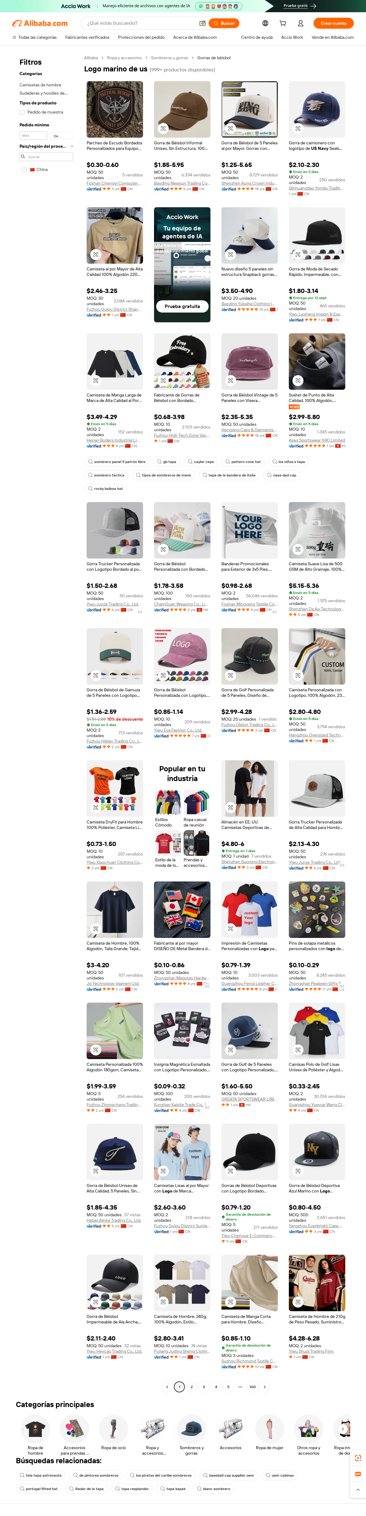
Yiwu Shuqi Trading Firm (311, 1351)
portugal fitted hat (39, 1488)
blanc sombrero (213, 1488)
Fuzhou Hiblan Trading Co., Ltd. (115, 741)
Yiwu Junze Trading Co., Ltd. (113, 604)
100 (252, 1387)
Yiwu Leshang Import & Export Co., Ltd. (317, 314)
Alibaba (91, 57)
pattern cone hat (243, 461)
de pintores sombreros (95, 1475)
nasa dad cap (281, 475)
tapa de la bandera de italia (229, 475)
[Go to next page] (264, 1386)
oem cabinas (280, 1475)
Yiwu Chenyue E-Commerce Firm (249, 1235)
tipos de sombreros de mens (163, 475)
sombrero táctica (106, 475)
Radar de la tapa (86, 1488)
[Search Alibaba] (140, 23)
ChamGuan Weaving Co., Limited (182, 604)
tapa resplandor (132, 1488)
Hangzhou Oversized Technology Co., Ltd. (317, 735)
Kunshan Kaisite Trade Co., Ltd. (182, 1104)
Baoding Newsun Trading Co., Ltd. (182, 183)
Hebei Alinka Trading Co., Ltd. (114, 1220)
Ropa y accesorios (124, 57)
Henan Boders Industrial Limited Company (115, 440)
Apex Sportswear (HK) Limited (317, 440)
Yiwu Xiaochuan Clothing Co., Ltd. (115, 862)
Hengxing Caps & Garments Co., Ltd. (249, 429)
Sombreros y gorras (169, 57)
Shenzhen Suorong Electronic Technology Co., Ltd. (249, 861)
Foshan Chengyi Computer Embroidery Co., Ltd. (115, 183)
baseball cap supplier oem (228, 1475)
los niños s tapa (288, 461)
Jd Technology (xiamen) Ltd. (113, 983)
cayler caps (201, 461)
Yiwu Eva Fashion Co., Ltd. (178, 730)
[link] (358, 1458)
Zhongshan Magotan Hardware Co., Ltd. (182, 977)
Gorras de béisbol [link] (214, 57)
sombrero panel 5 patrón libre (116, 461)
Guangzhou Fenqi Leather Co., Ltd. (249, 983)
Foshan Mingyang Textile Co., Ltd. (249, 604)
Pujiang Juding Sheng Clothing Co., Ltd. (182, 1351)
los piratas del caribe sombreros (161, 1475)
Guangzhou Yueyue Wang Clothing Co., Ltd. (317, 1104)
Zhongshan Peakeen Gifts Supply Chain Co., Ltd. (317, 983)
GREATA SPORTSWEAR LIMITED (249, 1099)
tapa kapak (172, 1488)
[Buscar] (224, 23)
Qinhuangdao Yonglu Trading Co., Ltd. (317, 188)
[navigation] (46, 723)
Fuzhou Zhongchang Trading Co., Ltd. (115, 1104)
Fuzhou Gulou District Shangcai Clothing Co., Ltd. (115, 309)
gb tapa (166, 461)
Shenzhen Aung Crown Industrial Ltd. (249, 183)
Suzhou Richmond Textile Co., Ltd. (249, 1361)
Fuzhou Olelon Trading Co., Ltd (249, 724)
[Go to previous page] (167, 1386)
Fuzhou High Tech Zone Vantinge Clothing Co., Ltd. (182, 435)
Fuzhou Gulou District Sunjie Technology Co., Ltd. (182, 1225)
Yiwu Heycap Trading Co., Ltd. (114, 1351)
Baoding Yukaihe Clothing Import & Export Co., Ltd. (249, 303)
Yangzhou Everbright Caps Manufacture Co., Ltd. (317, 1225)
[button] (202, 23)
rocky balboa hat (105, 488)
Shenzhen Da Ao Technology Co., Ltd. (317, 608)
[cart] (284, 24)
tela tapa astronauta (41, 1475)
